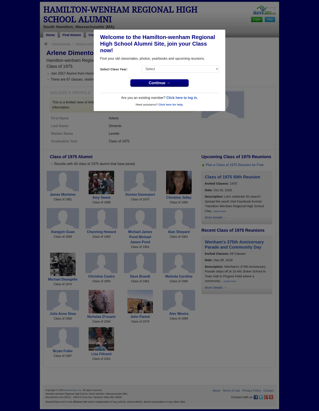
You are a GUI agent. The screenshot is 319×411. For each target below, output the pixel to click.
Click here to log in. (182, 98)
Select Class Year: (114, 69)
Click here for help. (170, 104)
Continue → (159, 83)
